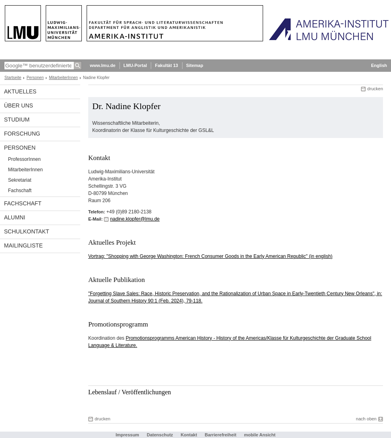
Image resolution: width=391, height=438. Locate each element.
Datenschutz (160, 434)
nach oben (366, 418)
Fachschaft (20, 190)
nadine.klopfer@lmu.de (135, 219)
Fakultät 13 (166, 65)
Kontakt (188, 434)
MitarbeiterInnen (63, 77)
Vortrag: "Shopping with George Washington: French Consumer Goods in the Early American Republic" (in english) (210, 256)
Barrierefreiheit (221, 434)
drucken (375, 88)
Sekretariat (19, 180)
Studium (17, 119)
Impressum (127, 434)
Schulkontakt (26, 231)
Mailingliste (23, 245)
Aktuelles (20, 91)
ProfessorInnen (24, 159)
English (379, 65)
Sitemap (194, 65)
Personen (35, 77)
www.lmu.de (102, 65)
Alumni (14, 217)
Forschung (22, 133)
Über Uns (18, 105)
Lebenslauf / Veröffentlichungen (129, 392)
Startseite (12, 77)
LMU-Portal (135, 65)
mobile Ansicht (259, 434)
